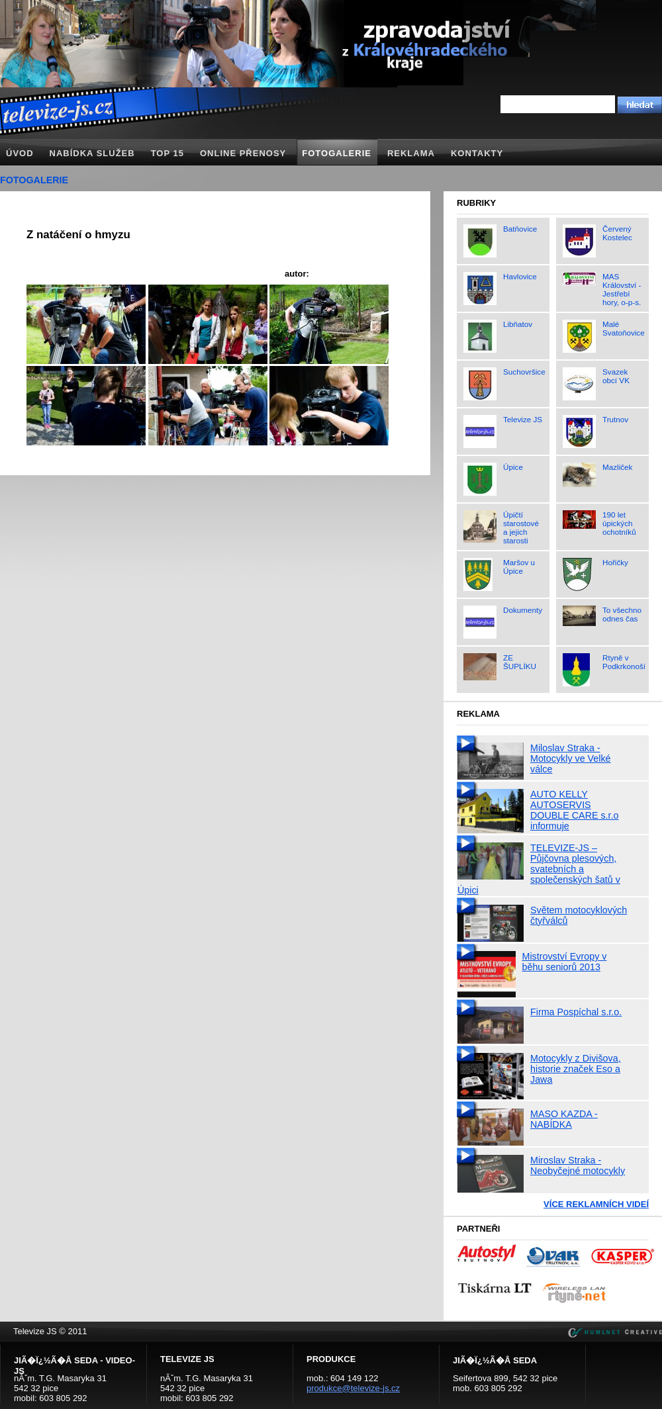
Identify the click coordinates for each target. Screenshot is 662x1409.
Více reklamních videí (596, 1204)
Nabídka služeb (92, 153)
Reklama (411, 153)
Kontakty (477, 153)
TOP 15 (167, 153)
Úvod (20, 153)
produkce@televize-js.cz (353, 1388)
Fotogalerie (336, 153)
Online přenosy (243, 153)
